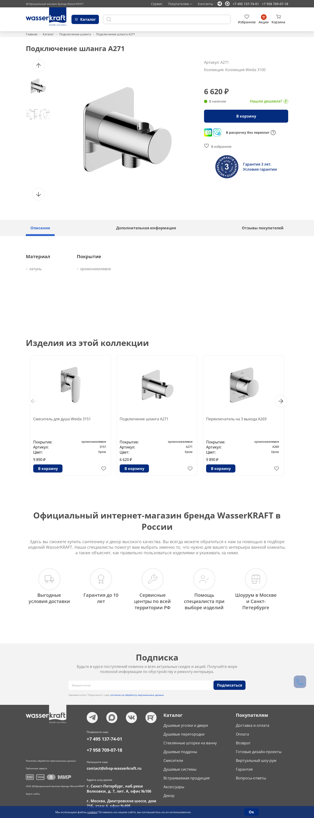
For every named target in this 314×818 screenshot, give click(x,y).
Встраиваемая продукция (186, 777)
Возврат (243, 742)
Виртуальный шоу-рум (256, 759)
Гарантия (244, 768)
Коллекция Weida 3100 (245, 69)
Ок (251, 812)
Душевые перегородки (183, 733)
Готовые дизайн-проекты (258, 750)
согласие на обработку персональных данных (137, 694)
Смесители (173, 759)
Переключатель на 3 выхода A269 (236, 418)
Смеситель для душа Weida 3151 (62, 418)
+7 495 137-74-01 (246, 4)
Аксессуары (173, 785)
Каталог (48, 34)
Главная (31, 34)
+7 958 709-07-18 (275, 4)
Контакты (205, 4)
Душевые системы (179, 768)
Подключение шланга (75, 34)
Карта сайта (33, 792)
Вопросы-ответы (251, 777)
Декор (169, 794)
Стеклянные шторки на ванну (190, 742)
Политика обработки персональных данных (51, 759)
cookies (92, 812)
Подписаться (229, 684)
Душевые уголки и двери (185, 724)
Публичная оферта (36, 767)
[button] (38, 65)
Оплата (242, 733)
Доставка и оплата (252, 724)
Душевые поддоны (180, 750)
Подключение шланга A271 (144, 418)
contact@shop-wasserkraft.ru (114, 767)
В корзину (246, 116)
